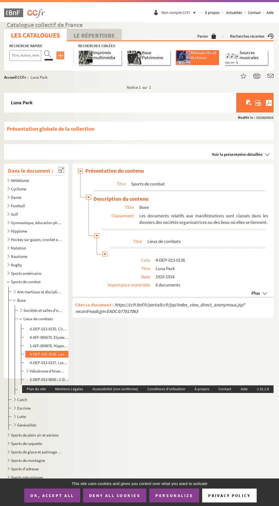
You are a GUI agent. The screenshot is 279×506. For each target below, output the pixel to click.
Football (18, 205)
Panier (206, 36)
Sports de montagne (28, 460)
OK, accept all (52, 495)
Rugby (16, 264)
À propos (212, 12)
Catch (22, 399)
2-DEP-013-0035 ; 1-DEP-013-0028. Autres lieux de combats (49, 379)
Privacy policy (229, 495)
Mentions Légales (69, 388)
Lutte (21, 416)
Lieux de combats (38, 318)
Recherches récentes (252, 36)
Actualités (234, 12)
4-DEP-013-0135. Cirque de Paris (49, 328)
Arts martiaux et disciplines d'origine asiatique (40, 291)
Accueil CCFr (15, 77)
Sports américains (26, 273)
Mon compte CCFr (179, 12)
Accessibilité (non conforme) (115, 388)
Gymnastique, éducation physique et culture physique (36, 222)
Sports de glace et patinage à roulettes (36, 452)
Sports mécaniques (27, 477)
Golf (14, 214)
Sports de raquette (26, 443)
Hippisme (19, 231)
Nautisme (19, 256)
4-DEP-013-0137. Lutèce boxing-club (49, 362)
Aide (270, 12)
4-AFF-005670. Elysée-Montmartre (49, 337)
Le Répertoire (94, 35)
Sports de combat (26, 281)
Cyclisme (18, 188)
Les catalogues (35, 35)
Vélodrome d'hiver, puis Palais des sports (47, 371)
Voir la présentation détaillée (237, 154)
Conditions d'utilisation (166, 388)
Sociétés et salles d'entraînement (43, 310)
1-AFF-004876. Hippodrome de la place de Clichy (49, 345)
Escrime (24, 408)
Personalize (174, 495)
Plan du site (36, 388)
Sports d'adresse (25, 468)
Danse (16, 197)
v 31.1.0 (263, 388)
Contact (254, 12)
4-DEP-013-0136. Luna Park (49, 354)
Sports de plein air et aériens (35, 435)
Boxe (21, 300)
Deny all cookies (114, 495)
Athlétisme (20, 180)
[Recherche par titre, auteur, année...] (25, 55)
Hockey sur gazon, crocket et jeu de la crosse (36, 239)
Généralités (26, 425)
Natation (18, 248)
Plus (255, 293)
